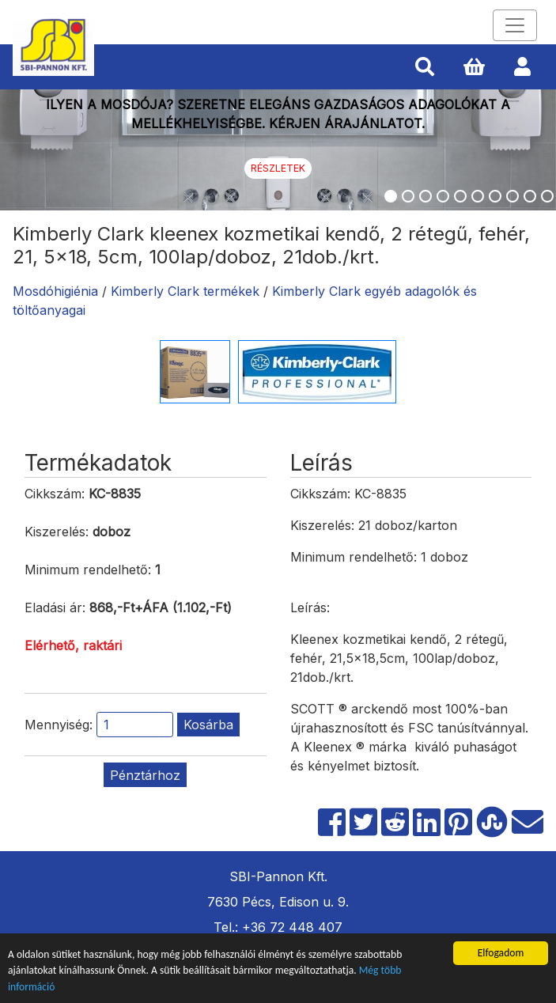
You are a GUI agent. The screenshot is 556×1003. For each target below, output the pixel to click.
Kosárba (208, 724)
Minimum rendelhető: (88, 569)
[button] (424, 67)
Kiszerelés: (57, 531)
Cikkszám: (55, 494)
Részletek (278, 168)
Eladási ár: (55, 607)
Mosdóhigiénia (55, 291)
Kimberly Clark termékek (185, 291)
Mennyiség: (59, 724)
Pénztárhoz (145, 775)
